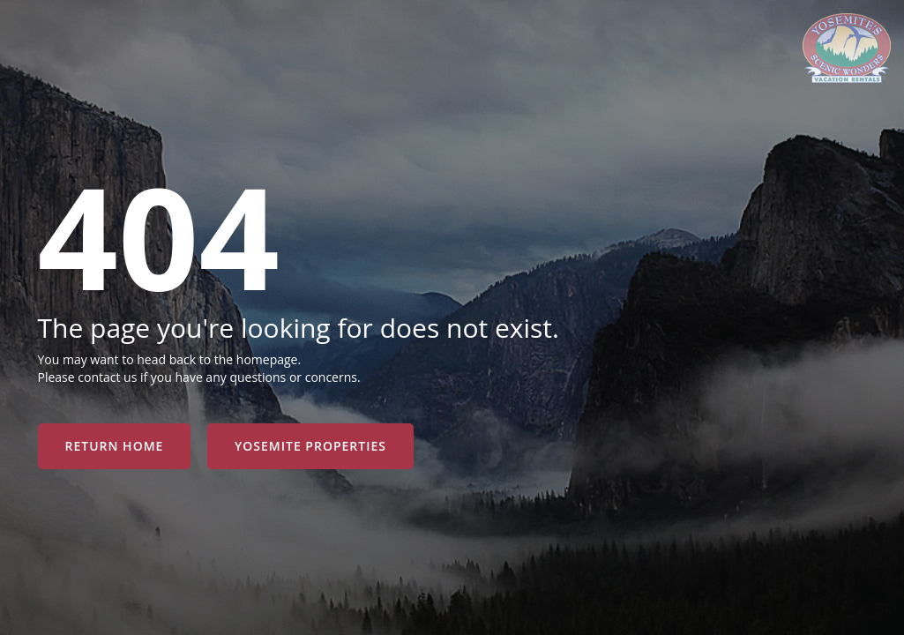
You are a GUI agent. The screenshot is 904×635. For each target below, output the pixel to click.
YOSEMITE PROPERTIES (310, 445)
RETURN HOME (114, 445)
